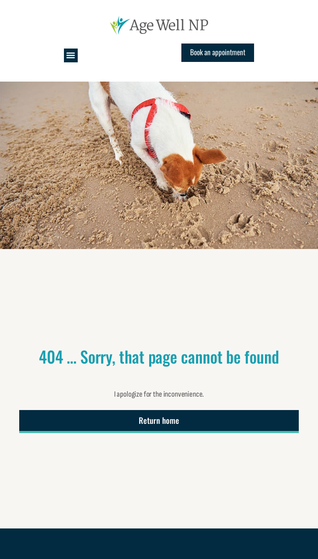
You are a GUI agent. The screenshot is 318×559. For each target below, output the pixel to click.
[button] (71, 55)
